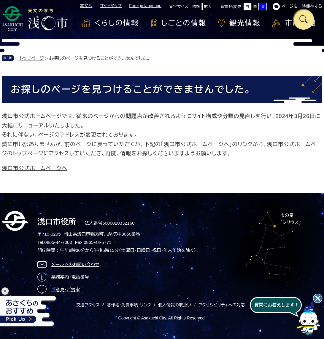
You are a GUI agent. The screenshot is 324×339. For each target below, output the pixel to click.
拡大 (208, 6)
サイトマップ (111, 5)
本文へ (86, 5)
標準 (196, 6)
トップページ (32, 58)
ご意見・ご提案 (65, 289)
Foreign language (145, 5)
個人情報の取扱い (174, 305)
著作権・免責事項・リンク (129, 305)
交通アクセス (88, 305)
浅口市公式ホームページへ (34, 168)
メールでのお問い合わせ (75, 264)
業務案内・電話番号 (70, 276)
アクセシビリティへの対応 (221, 305)
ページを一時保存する (302, 6)
